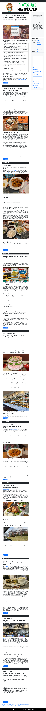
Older (3, 705)
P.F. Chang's (26, 245)
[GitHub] (18, 709)
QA (37, 51)
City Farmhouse (6, 566)
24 (22, 707)
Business (38, 42)
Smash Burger (35, 85)
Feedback (43, 0)
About (40, 0)
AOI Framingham (36, 65)
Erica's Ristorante (14, 429)
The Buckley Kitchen (6, 489)
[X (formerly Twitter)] (15, 709)
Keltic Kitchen (35, 74)
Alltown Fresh (5, 638)
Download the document (21, 79)
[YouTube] (23, 709)
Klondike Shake (35, 69)
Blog (34, 0)
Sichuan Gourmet (6, 172)
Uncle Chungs (14, 170)
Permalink (5, 82)
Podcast (37, 0)
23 (20, 707)
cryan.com (3, 0)
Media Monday (39, 49)
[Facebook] (13, 709)
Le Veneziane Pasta (36, 87)
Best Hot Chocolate (36, 81)
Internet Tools (39, 46)
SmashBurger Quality (36, 83)
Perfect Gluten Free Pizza (37, 76)
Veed (38, 40)
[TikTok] (21, 709)
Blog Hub (19, 0)
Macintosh (39, 44)
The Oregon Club (36, 67)
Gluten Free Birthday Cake (37, 79)
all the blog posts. (39, 34)
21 (16, 707)
